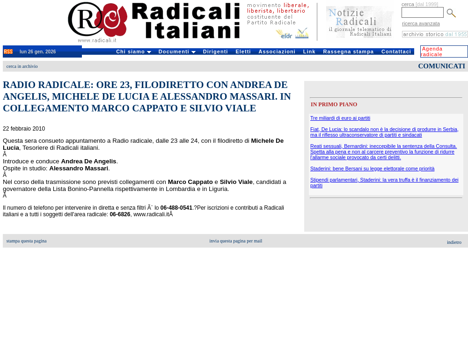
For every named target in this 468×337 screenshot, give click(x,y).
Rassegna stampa (348, 51)
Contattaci (396, 51)
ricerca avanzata (421, 23)
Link (309, 51)
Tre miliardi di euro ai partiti (340, 118)
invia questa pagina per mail (236, 240)
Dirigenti (215, 51)
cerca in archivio (22, 66)
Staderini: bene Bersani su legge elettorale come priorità (372, 168)
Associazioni (276, 51)
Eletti (243, 51)
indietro (454, 242)
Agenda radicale (432, 51)
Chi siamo (133, 51)
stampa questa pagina (27, 240)
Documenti (177, 51)
